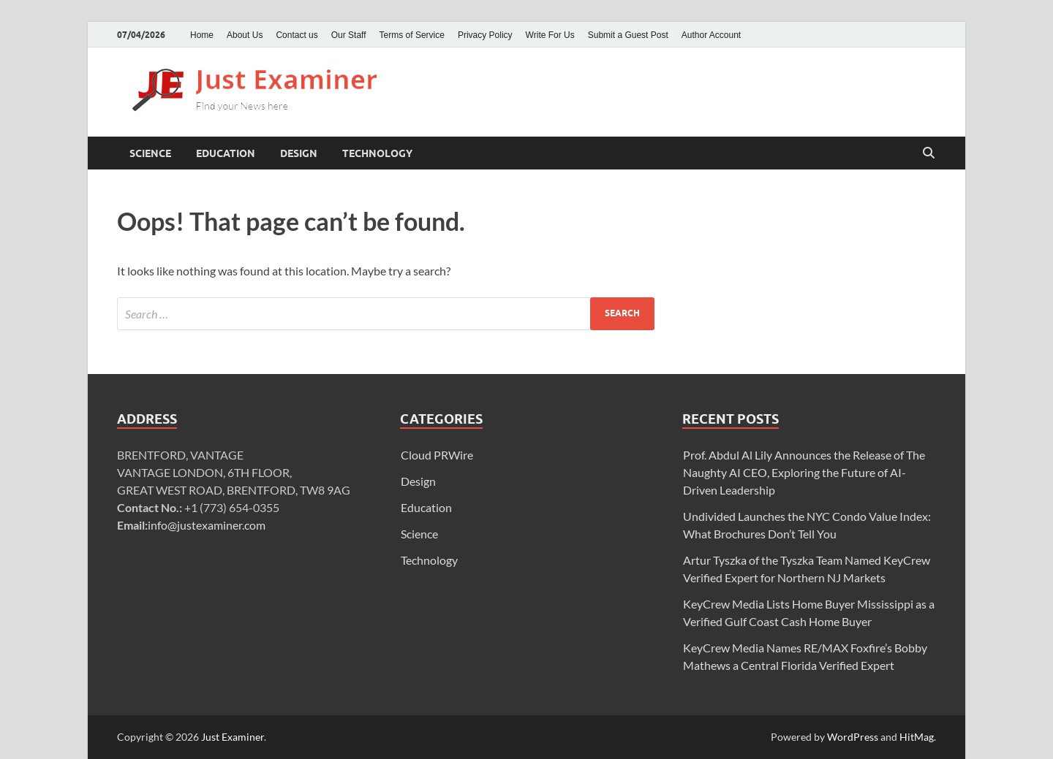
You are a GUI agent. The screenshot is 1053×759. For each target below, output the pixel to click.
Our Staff (348, 35)
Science (150, 153)
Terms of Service (412, 35)
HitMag (916, 737)
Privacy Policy (485, 35)
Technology (377, 153)
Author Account (711, 35)
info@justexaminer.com (206, 525)
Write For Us (550, 35)
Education (225, 153)
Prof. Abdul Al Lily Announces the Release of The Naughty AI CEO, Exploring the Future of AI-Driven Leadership (804, 472)
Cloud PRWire (437, 455)
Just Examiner (232, 737)
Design (298, 153)
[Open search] (929, 153)
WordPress (852, 737)
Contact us (296, 35)
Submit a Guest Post (628, 35)
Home (202, 35)
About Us (245, 35)
